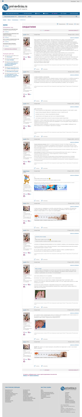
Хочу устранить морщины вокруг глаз (11, 39)
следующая (46, 30)
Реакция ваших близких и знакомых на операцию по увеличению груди (11, 64)
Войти (76, 24)
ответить (36, 69)
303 (29, 57)
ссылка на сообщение (74, 37)
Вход (78, 1)
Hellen (24, 203)
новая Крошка (26, 171)
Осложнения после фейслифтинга (10, 29)
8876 (25, 57)
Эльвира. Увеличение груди (13, 68)
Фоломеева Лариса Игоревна (9, 43)
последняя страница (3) (73, 30)
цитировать (44, 69)
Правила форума (61, 24)
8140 (25, 220)
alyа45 (24, 34)
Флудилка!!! (9, 56)
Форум (5, 25)
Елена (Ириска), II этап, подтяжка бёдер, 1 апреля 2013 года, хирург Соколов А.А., (11, 75)
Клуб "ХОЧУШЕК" (10, 59)
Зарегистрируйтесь (34, 375)
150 (29, 220)
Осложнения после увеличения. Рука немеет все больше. (11, 34)
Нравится (38, 298)
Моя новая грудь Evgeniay (12, 71)
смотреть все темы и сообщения (10, 48)
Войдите (25, 375)
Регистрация (73, 1)
